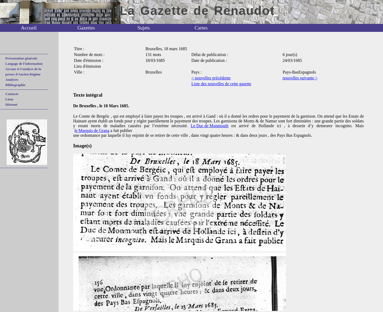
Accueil (29, 28)
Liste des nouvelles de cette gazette (221, 84)
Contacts (11, 94)
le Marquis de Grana (91, 130)
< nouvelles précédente (211, 78)
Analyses (11, 80)
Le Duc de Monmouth (209, 125)
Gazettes (86, 28)
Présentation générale (21, 58)
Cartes (200, 28)
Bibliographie (15, 85)
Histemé (11, 104)
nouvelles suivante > (300, 78)
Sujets (144, 28)
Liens (9, 99)
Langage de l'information (24, 64)
